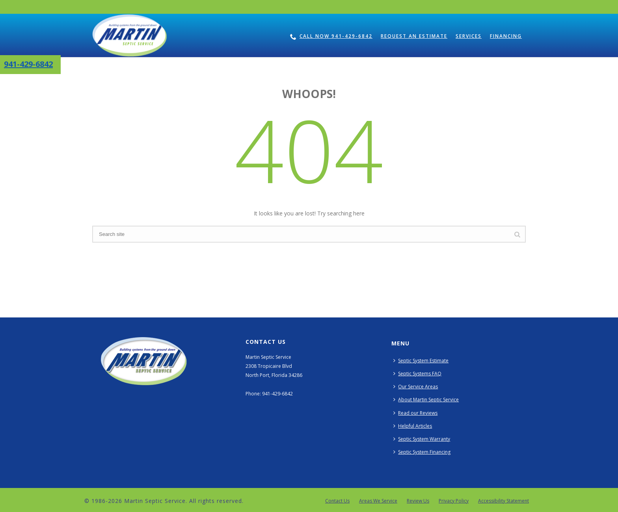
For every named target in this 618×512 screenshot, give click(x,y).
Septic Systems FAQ (417, 373)
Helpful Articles (412, 426)
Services (469, 36)
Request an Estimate (414, 36)
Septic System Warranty (421, 439)
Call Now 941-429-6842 (331, 36)
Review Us (418, 501)
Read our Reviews (415, 413)
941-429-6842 (28, 64)
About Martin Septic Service (426, 399)
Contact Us (337, 501)
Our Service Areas (415, 386)
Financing (506, 36)
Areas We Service (378, 501)
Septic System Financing (421, 452)
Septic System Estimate (421, 360)
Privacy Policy (454, 501)
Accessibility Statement (503, 501)
